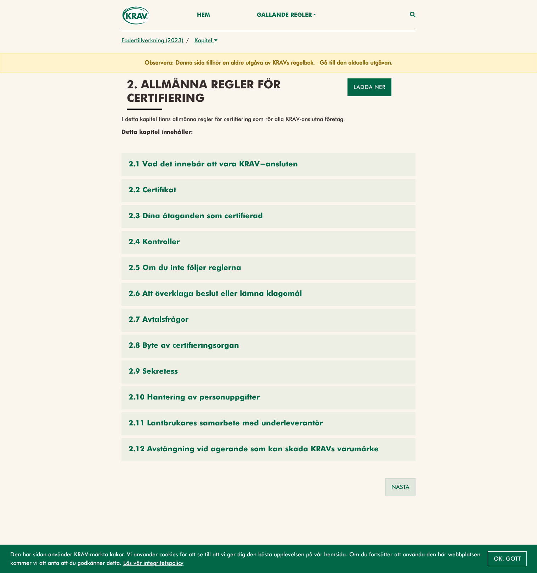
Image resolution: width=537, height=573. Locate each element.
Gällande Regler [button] (284, 15)
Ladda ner (369, 87)
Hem (203, 15)
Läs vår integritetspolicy (153, 563)
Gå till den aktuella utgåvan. (356, 62)
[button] (268, 164)
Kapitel (205, 40)
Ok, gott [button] (507, 558)
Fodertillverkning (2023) (152, 40)
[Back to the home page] (135, 15)
